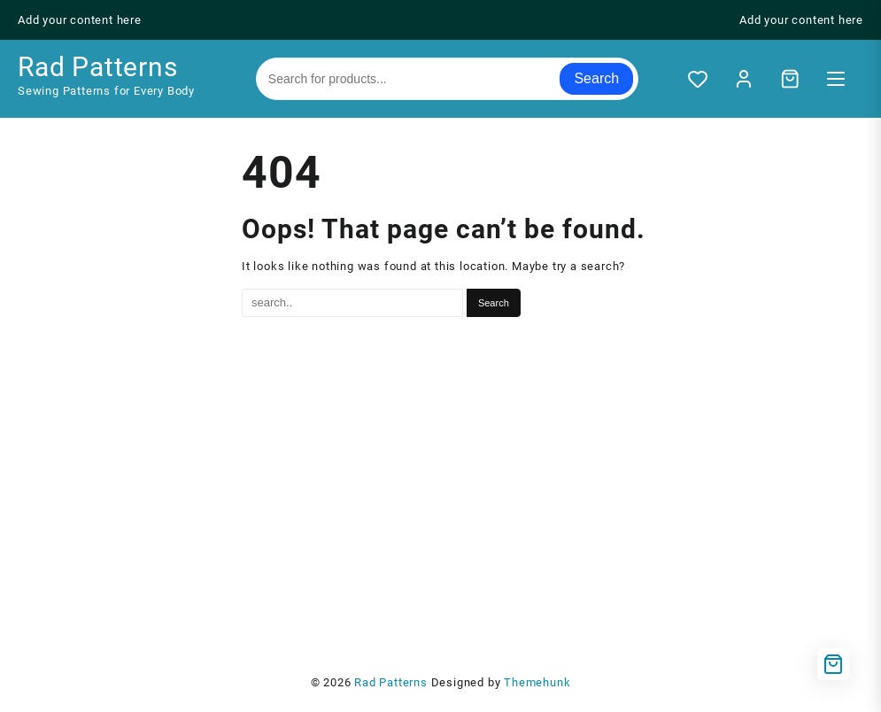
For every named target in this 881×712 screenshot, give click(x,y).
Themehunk (537, 682)
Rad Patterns (98, 66)
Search (596, 78)
